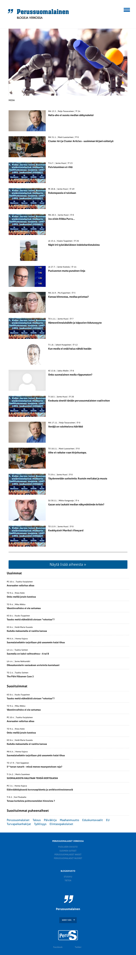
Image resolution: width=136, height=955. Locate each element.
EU (108, 820)
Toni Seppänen (22, 763)
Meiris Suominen (22, 774)
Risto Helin (20, 593)
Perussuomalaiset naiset (67, 854)
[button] (127, 9)
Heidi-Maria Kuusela (24, 627)
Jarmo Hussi (61, 163)
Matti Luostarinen (65, 137)
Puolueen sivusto (68, 847)
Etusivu (68, 876)
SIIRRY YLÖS (66, 920)
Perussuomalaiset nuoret (68, 858)
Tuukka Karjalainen (24, 582)
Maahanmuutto (69, 820)
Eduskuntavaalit (92, 820)
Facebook (57, 947)
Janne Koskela (63, 267)
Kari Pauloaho (20, 797)
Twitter (78, 947)
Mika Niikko (20, 604)
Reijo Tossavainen (66, 111)
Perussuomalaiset (18, 820)
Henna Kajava (21, 639)
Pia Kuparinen (64, 293)
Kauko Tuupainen (64, 241)
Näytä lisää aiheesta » (68, 564)
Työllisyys (40, 824)
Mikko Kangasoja (66, 501)
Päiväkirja (50, 820)
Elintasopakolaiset (61, 824)
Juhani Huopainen (63, 345)
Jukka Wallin (63, 371)
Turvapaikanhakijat (19, 824)
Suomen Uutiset (67, 851)
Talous (37, 820)
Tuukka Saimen (21, 650)
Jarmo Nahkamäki (22, 661)
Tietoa (68, 880)
